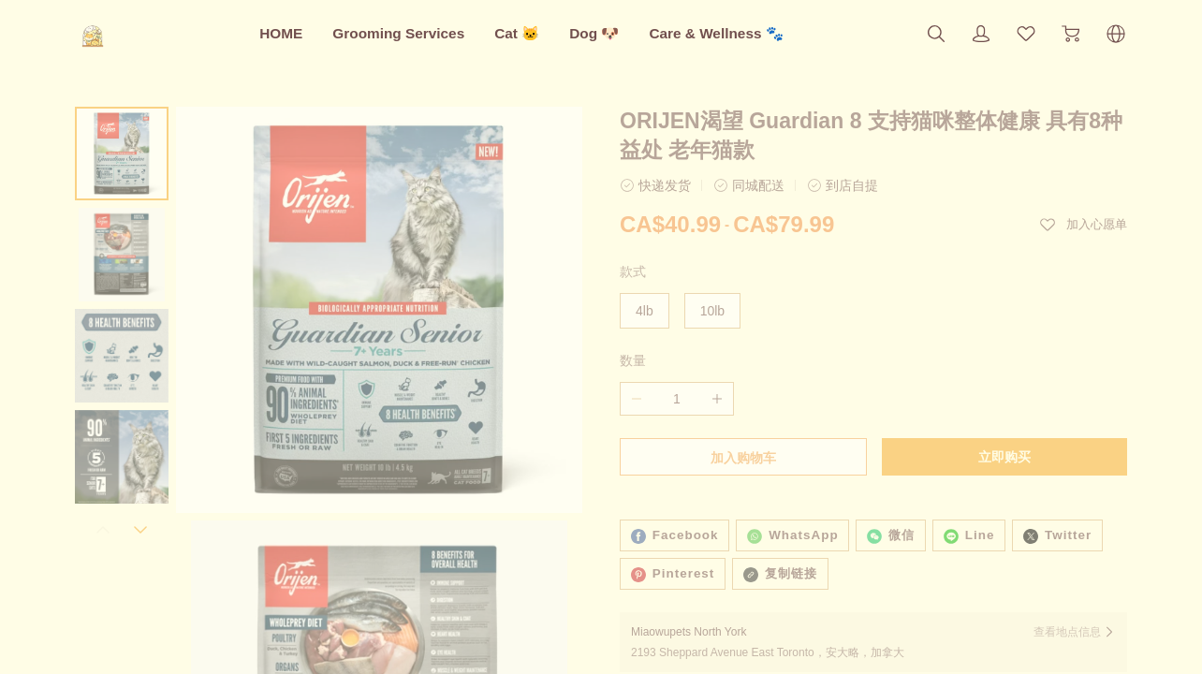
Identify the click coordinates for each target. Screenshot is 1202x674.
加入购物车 (743, 457)
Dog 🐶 (594, 33)
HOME (280, 33)
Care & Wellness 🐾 (716, 33)
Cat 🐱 (516, 33)
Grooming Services (398, 33)
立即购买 (1004, 456)
